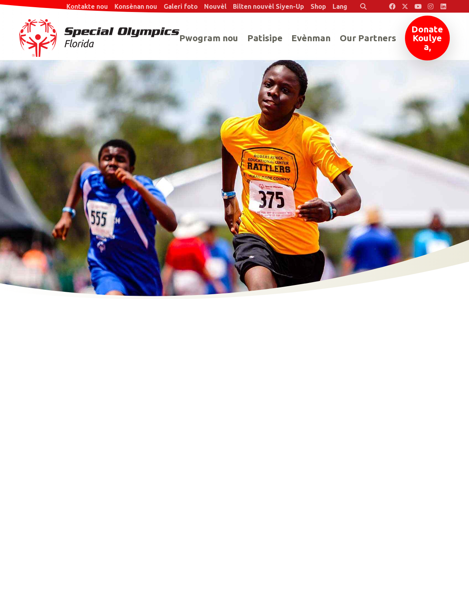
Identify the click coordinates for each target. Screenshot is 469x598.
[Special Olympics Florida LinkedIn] (443, 6)
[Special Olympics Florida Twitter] (405, 6)
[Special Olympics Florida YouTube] (417, 6)
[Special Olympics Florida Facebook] (392, 6)
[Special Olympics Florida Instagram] (430, 6)
